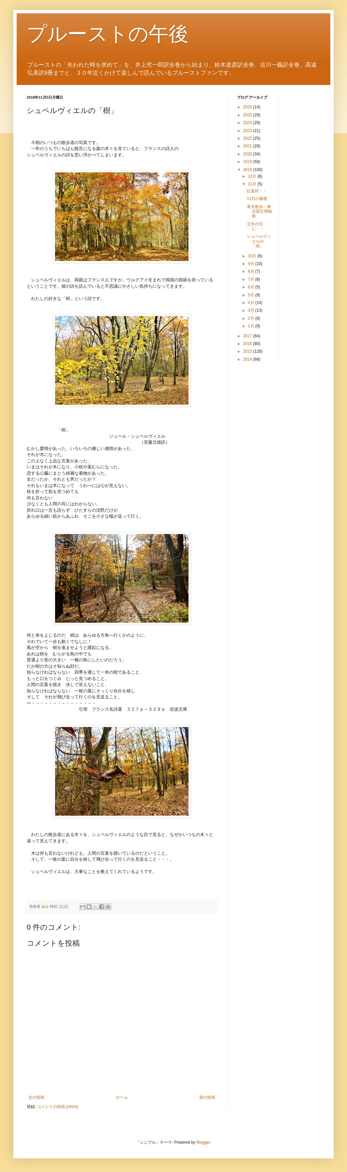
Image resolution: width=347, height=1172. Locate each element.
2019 (248, 161)
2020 (248, 154)
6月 (251, 287)
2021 (248, 146)
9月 (251, 263)
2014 (248, 359)
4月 (251, 302)
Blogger (203, 1142)
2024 (248, 122)
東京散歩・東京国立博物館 (259, 211)
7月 (251, 279)
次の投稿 (36, 1097)
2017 (248, 336)
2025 (248, 115)
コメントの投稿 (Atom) (57, 1106)
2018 (248, 169)
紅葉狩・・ (257, 191)
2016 (248, 343)
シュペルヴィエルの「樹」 (259, 241)
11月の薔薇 (257, 198)
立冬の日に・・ (255, 226)
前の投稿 (207, 1097)
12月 (253, 176)
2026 (248, 107)
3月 (251, 310)
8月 (251, 271)
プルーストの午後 (108, 34)
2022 (248, 138)
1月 (251, 326)
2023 (248, 130)
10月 (253, 256)
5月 (251, 295)
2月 (251, 318)
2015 (248, 351)
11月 (253, 184)
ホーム (122, 1097)
